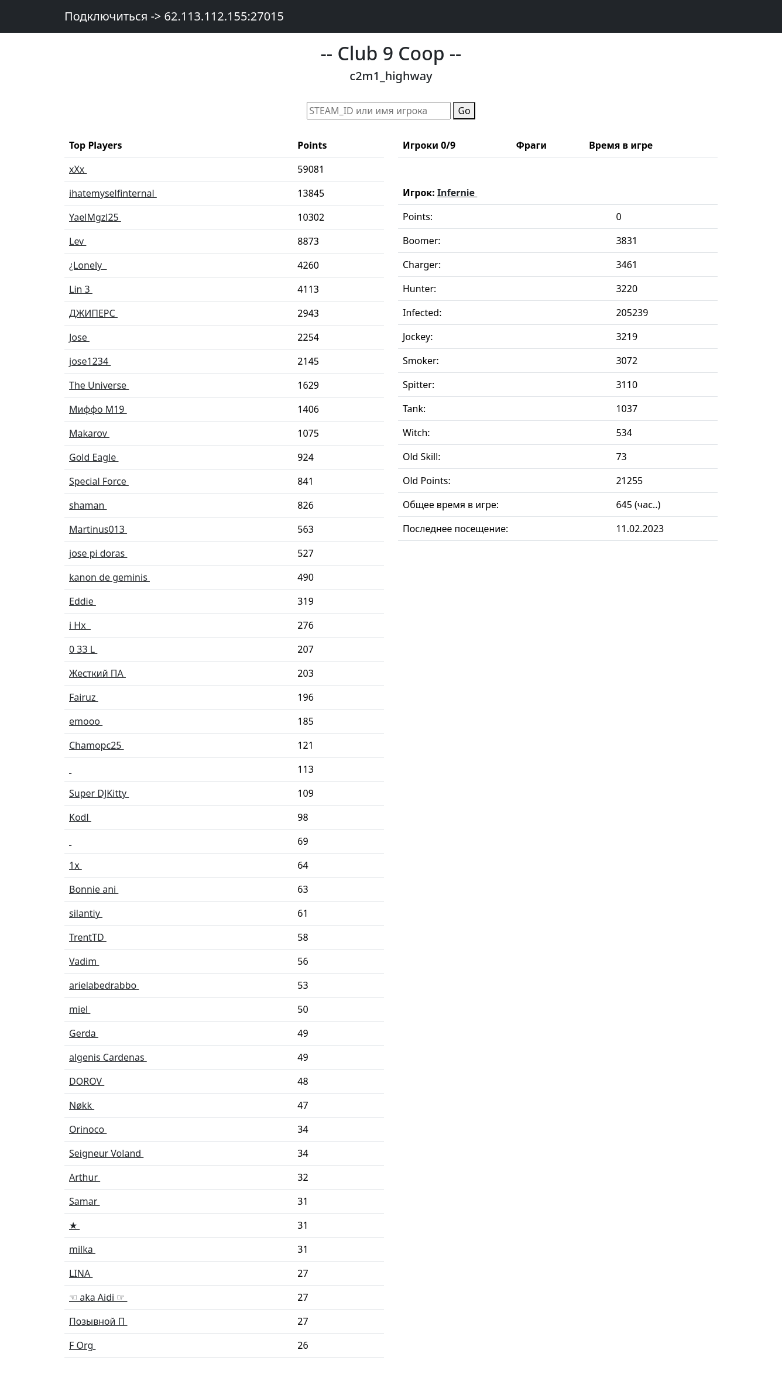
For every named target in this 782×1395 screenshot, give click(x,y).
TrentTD (88, 937)
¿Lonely (88, 265)
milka (82, 1249)
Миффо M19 (98, 409)
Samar (84, 1201)
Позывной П (98, 1321)
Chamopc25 (96, 745)
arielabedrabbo (104, 985)
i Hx (80, 625)
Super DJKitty (99, 793)
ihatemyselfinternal (113, 193)
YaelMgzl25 (95, 217)
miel (79, 1009)
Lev (77, 241)
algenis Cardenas (108, 1057)
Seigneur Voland (106, 1153)
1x (75, 865)
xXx (78, 169)
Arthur (84, 1177)
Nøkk (81, 1105)
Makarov (89, 433)
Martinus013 (98, 529)
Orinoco (88, 1129)
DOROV (86, 1081)
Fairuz (83, 697)
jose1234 (90, 361)
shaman (88, 505)
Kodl (80, 817)
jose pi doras (98, 553)
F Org (82, 1345)
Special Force (99, 481)
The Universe (99, 385)
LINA (80, 1273)
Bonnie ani (93, 889)
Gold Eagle (93, 457)
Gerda (83, 1033)
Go (464, 110)
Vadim (84, 961)
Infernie (457, 192)
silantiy (85, 913)
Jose (79, 337)
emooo (85, 721)
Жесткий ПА (97, 673)
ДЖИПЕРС (93, 313)
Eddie (82, 601)
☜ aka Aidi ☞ (98, 1297)
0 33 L (83, 649)
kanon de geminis (109, 577)
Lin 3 (80, 289)
